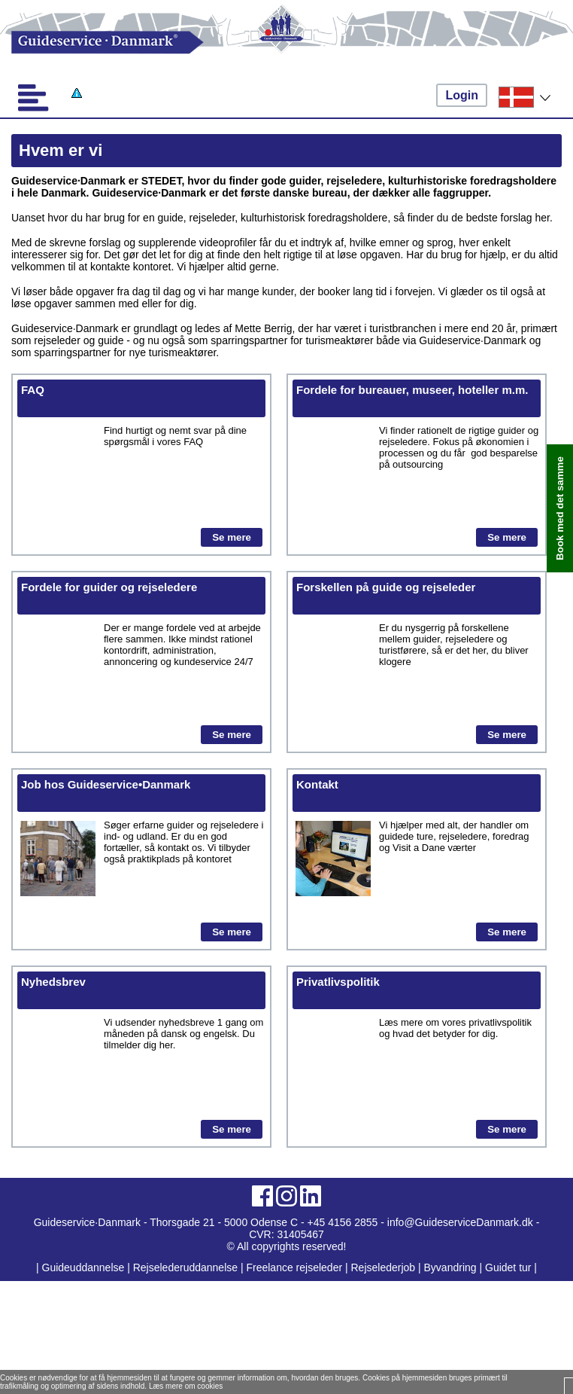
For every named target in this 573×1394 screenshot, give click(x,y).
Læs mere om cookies (186, 1386)
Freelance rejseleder (294, 1267)
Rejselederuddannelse (187, 1267)
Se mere (231, 537)
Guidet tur (508, 1267)
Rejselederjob (383, 1267)
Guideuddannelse (85, 1267)
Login (461, 95)
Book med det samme (559, 508)
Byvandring (450, 1267)
